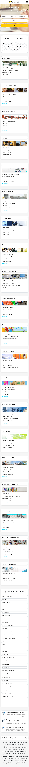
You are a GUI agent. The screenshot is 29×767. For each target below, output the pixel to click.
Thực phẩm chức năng (8, 230)
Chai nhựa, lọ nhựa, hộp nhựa (10, 309)
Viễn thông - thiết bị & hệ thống (10, 414)
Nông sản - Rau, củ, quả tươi (10, 96)
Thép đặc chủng (7, 72)
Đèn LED (5, 123)
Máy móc (5, 138)
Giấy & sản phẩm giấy (10, 271)
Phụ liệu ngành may (8, 551)
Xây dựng (5, 699)
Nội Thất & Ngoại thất (9, 111)
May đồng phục (6, 549)
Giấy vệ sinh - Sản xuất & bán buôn (11, 285)
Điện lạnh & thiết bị (8, 351)
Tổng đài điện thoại (7, 416)
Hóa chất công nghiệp (8, 176)
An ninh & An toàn (7, 596)
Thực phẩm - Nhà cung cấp (9, 94)
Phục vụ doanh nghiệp (9, 564)
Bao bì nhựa (6, 312)
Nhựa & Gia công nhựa (9, 298)
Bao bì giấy (6, 287)
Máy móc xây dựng (7, 147)
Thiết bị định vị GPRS (8, 421)
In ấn (4, 324)
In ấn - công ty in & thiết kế (9, 334)
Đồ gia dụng (6, 622)
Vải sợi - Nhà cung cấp (8, 554)
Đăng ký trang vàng (15, 712)
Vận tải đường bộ (7, 469)
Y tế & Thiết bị (7, 218)
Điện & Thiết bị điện (7, 615)
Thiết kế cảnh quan (7, 125)
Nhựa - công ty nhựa (8, 307)
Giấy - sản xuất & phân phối (10, 281)
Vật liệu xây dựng (8, 191)
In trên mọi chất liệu (8, 341)
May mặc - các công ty (8, 547)
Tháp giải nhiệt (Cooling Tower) (10, 367)
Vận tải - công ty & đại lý (9, 467)
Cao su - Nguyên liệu (8, 254)
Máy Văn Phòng (7, 493)
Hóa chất (6, 165)
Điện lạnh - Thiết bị (7, 360)
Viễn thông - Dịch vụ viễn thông (10, 418)
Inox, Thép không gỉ (8, 68)
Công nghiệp (6, 511)
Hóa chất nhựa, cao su (8, 181)
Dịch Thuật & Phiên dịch (9, 578)
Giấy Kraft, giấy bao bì (8, 283)
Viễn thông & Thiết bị (9, 404)
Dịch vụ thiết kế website (15, 727)
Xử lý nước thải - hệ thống (9, 445)
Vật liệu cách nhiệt (7, 365)
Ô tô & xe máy (6, 667)
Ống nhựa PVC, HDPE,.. (8, 314)
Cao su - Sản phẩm (7, 256)
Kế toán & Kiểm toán (8, 576)
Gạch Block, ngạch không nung (10, 203)
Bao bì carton (6, 394)
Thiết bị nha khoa (7, 234)
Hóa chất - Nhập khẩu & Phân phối (11, 174)
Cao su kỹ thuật (6, 259)
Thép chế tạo (6, 74)
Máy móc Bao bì (7, 152)
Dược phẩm (6, 227)
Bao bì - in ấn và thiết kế (9, 389)
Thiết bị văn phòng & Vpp (11, 484)
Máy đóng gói (6, 150)
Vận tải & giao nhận (8, 458)
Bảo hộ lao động (7, 602)
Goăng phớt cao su (7, 261)
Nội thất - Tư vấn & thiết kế (9, 121)
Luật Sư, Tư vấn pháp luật (9, 573)
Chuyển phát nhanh (8, 474)
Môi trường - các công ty (9, 440)
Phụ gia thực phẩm (7, 101)
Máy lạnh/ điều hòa (7, 363)
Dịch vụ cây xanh (7, 128)
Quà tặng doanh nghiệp (9, 670)
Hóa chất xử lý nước (8, 179)
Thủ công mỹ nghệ (7, 683)
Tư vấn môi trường (7, 443)
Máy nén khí (6, 527)
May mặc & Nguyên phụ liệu (11, 537)
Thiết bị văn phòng (7, 498)
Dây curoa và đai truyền (8, 522)
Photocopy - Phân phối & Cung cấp (11, 496)
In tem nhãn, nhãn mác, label (10, 338)
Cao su (5, 245)
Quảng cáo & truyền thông (9, 674)
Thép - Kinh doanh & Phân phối (11, 70)
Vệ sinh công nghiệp (8, 447)
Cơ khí (4, 609)
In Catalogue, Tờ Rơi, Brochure (10, 336)
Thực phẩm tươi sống (8, 99)
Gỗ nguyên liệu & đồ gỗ (9, 638)
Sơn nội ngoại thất (7, 208)
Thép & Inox (7, 58)
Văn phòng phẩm (7, 500)
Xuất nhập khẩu (7, 703)
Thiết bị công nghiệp (8, 520)
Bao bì (5, 378)
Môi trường (6, 431)
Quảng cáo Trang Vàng (21, 737)
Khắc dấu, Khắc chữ (8, 580)
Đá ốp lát (5, 205)
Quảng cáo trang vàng (15, 720)
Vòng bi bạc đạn (7, 525)
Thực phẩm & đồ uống (9, 85)
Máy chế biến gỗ (7, 154)
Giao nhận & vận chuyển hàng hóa (11, 471)
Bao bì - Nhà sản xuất (8, 387)
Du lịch (5, 628)
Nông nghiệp (6, 664)
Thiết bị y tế (6, 232)
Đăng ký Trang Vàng (8, 737)
